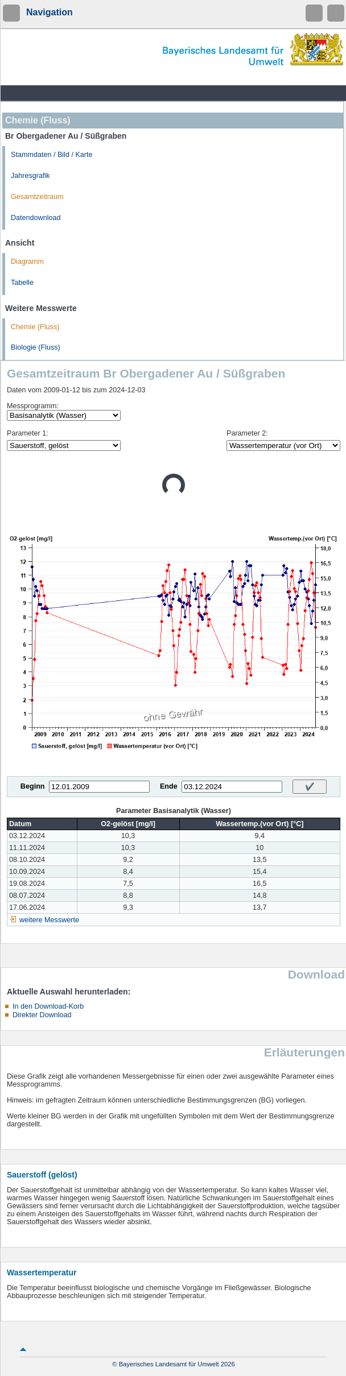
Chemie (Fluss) (35, 327)
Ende (169, 786)
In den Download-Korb (48, 1006)
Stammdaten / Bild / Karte (52, 155)
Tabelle (22, 283)
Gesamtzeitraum (37, 197)
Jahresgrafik (30, 176)
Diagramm (27, 262)
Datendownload (36, 218)
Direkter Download (42, 1015)
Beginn (32, 786)
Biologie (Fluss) (35, 347)
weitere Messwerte (49, 920)
